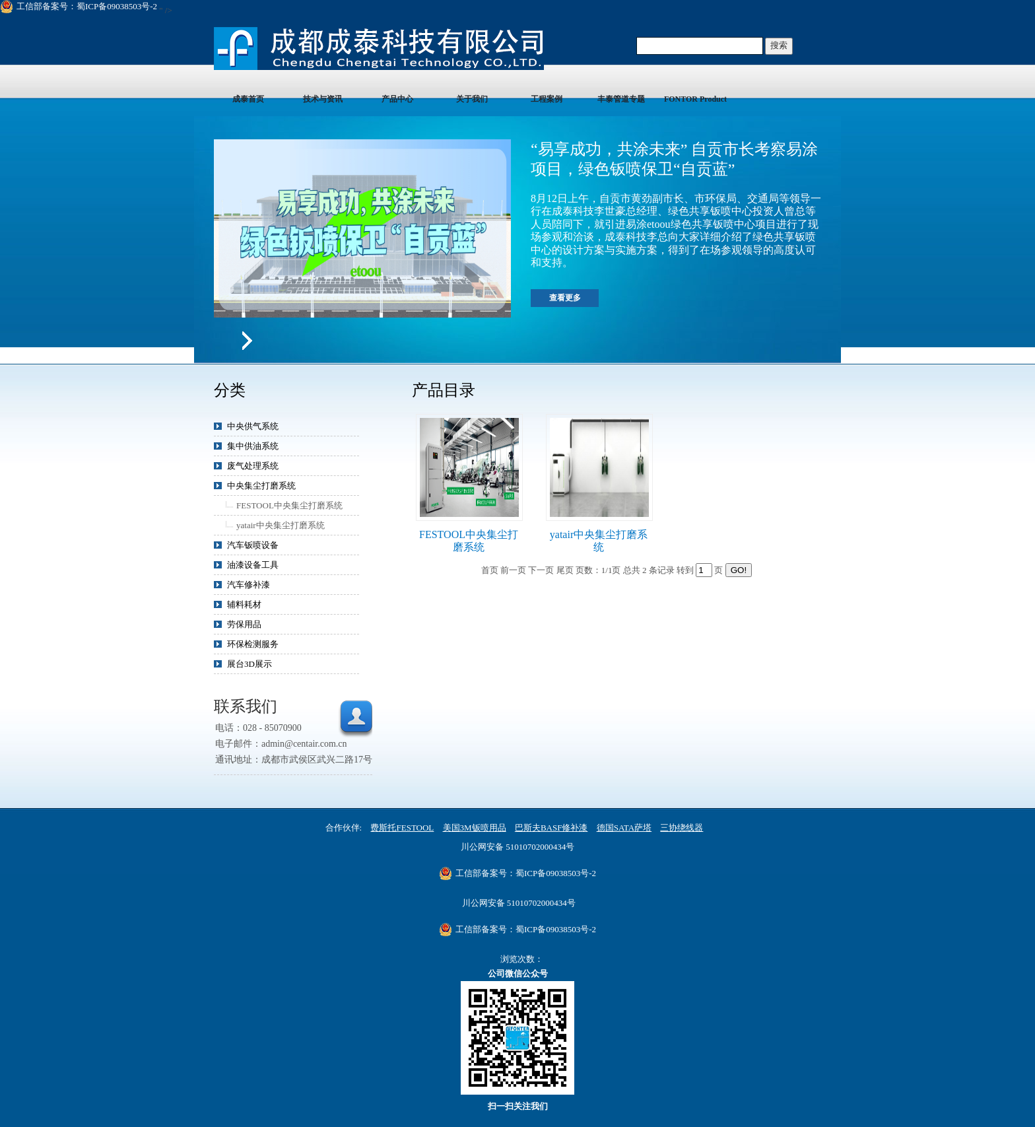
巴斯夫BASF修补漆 (551, 828)
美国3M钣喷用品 (474, 828)
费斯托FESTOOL (402, 828)
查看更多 (565, 297)
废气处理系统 (253, 466)
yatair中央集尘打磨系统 (280, 525)
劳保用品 (244, 624)
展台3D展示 (249, 664)
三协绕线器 (681, 828)
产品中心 (397, 99)
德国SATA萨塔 (624, 828)
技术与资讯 (323, 99)
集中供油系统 (253, 446)
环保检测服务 (253, 644)
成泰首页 (248, 99)
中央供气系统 (253, 426)
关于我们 (472, 99)
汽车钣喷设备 (253, 545)
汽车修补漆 (248, 585)
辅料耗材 (244, 604)
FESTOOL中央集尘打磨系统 (289, 505)
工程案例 (546, 99)
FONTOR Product (695, 99)
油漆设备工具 (253, 565)
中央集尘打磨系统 (261, 486)
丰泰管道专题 (621, 99)
